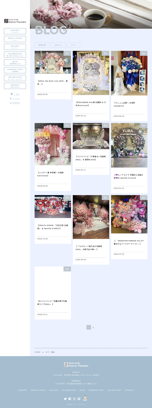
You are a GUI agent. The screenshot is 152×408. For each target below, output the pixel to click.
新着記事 (42, 45)
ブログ (73, 45)
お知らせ (58, 45)
